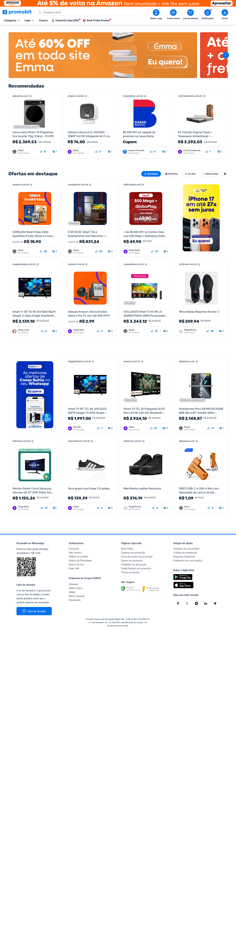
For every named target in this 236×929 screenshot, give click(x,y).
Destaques (151, 169)
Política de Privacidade (80, 555)
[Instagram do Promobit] (196, 598)
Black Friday (127, 544)
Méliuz (72, 587)
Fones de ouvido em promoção (137, 552)
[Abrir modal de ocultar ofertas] (225, 169)
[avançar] (225, 50)
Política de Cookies (78, 552)
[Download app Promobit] (156, 15)
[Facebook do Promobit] (178, 598)
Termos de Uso (76, 559)
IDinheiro (73, 579)
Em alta (190, 169)
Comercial (74, 544)
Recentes (171, 169)
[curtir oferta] (43, 147)
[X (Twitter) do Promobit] (187, 598)
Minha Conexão (77, 591)
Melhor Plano (75, 583)
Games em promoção (132, 555)
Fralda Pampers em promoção (136, 563)
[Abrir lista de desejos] (190, 15)
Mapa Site (74, 563)
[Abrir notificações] (207, 15)
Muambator (75, 595)
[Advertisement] (107, 341)
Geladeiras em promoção (133, 559)
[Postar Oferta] (173, 15)
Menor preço (210, 169)
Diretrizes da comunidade (186, 544)
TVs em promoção (130, 567)
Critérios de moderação (185, 548)
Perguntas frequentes (184, 552)
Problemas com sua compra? (188, 555)
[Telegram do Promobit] (215, 598)
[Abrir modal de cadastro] (224, 15)
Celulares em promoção (133, 548)
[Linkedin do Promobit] (205, 598)
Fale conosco (75, 548)
